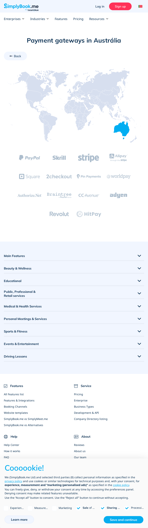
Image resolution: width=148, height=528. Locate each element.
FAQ (6, 457)
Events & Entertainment (21, 344)
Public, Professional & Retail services (19, 294)
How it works (12, 451)
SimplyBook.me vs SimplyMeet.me (26, 419)
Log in (99, 6)
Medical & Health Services (23, 306)
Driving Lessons (15, 356)
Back (17, 56)
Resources (98, 19)
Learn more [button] (19, 519)
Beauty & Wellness (17, 268)
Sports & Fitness (15, 331)
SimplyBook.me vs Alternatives (23, 425)
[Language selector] (139, 6)
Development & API (86, 413)
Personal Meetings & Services (25, 319)
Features (61, 19)
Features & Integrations (19, 400)
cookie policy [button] (121, 485)
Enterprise (80, 400)
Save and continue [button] (123, 520)
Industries (39, 19)
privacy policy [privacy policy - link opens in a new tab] (13, 481)
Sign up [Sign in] (120, 6)
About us (80, 451)
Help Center (11, 445)
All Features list (14, 394)
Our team (80, 457)
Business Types (84, 406)
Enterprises (14, 19)
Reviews (79, 445)
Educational (12, 281)
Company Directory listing (91, 419)
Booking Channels (15, 406)
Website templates (16, 413)
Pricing (78, 19)
